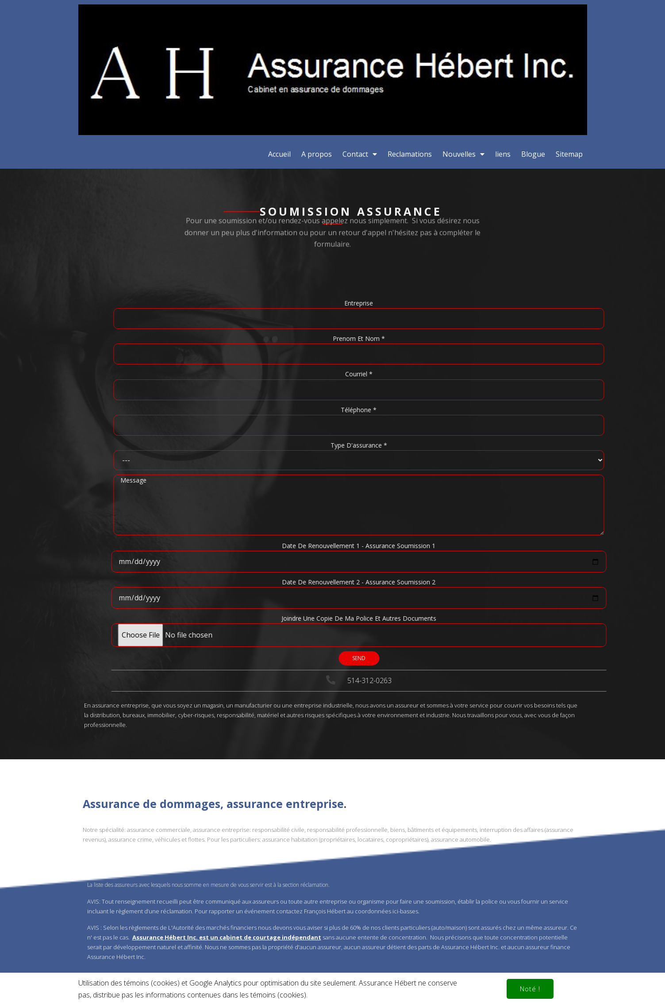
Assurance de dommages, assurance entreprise (213, 682)
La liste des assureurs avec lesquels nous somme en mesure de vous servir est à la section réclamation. (208, 763)
